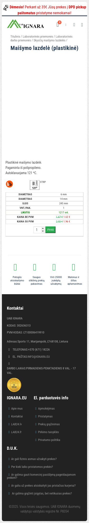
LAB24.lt (16, 432)
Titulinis (15, 36)
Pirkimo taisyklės (48, 432)
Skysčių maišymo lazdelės (49, 40)
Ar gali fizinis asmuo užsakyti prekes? (34, 459)
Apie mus (17, 408)
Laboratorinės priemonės (38, 36)
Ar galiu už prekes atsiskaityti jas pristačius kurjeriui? (43, 485)
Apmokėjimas (46, 408)
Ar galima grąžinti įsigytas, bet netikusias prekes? (41, 493)
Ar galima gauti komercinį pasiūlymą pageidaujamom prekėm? (41, 476)
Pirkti (50, 229)
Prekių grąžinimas (49, 424)
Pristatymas (45, 416)
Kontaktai (17, 416)
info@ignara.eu (39, 356)
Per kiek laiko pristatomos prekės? (32, 467)
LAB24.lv (16, 424)
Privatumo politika (49, 440)
